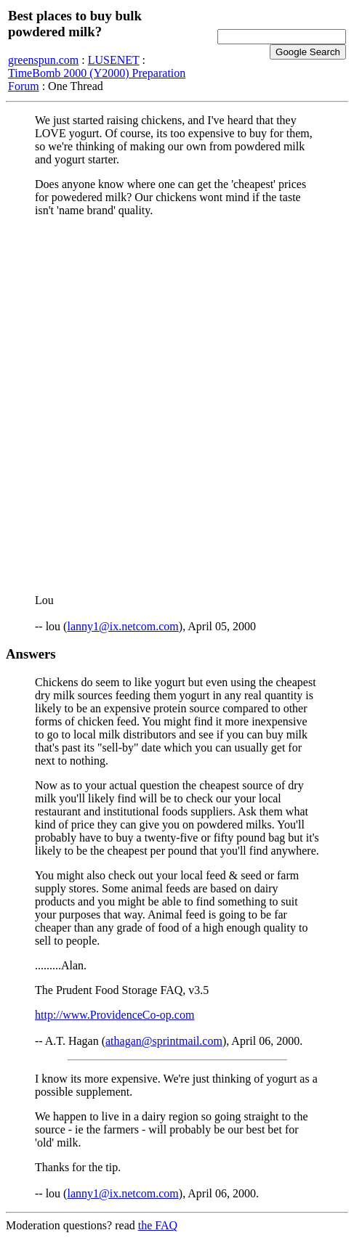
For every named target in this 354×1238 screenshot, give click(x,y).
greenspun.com (43, 60)
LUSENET (114, 60)
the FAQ (157, 1225)
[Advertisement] (177, 405)
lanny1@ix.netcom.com (122, 626)
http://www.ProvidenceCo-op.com (114, 1015)
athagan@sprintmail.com (163, 1041)
